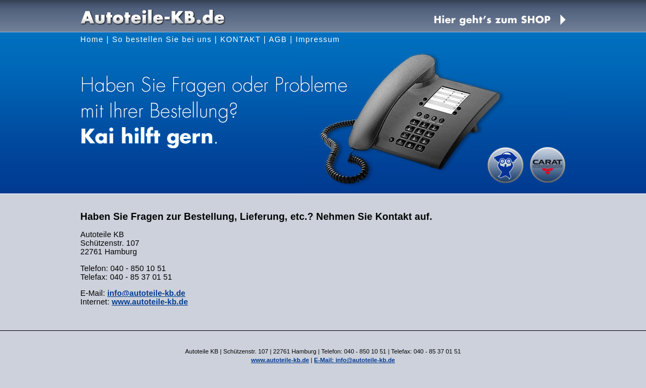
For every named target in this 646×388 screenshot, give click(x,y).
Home (92, 39)
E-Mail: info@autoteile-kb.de (354, 360)
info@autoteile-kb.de (146, 293)
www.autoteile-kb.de (150, 301)
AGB (278, 39)
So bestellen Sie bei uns (162, 39)
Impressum (317, 39)
